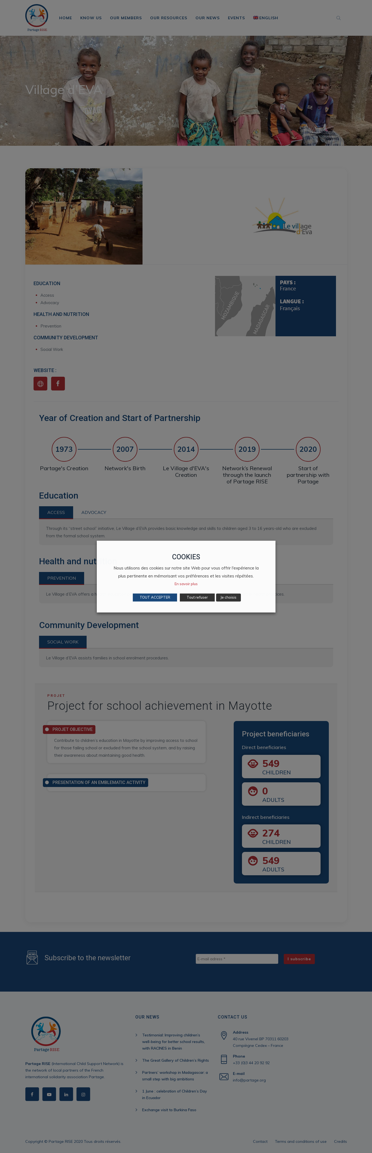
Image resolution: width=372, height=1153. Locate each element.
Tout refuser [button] (197, 597)
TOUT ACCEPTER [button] (155, 597)
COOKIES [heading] (186, 557)
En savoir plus (186, 584)
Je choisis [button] (228, 597)
